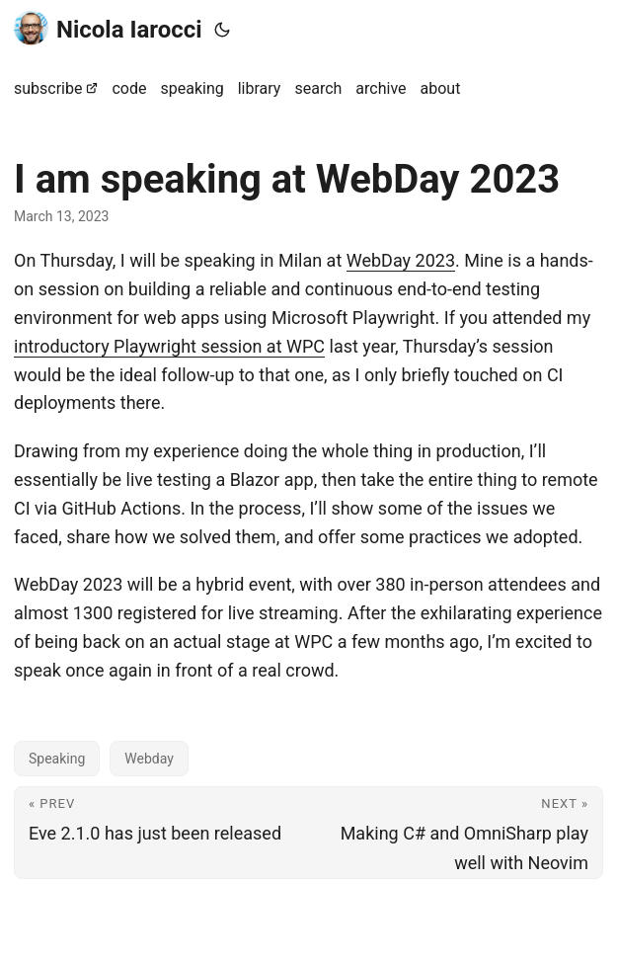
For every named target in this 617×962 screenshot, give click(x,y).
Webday (149, 758)
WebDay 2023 (401, 260)
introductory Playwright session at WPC (169, 346)
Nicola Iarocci (108, 28)
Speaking (57, 758)
